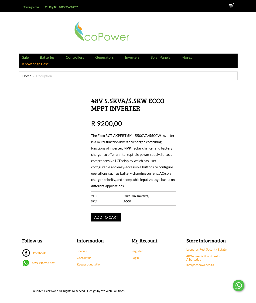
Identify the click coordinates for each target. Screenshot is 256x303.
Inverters (132, 57)
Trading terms (31, 7)
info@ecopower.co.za (200, 265)
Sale (25, 57)
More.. (186, 57)
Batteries (47, 57)
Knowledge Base (35, 63)
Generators (104, 57)
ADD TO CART (106, 217)
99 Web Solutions (113, 291)
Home (26, 76)
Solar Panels (160, 57)
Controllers (75, 57)
